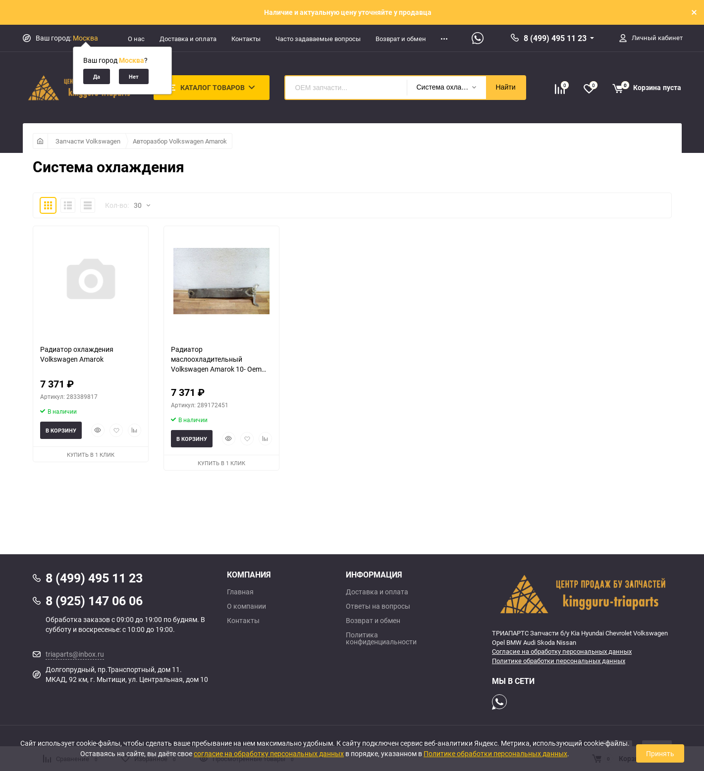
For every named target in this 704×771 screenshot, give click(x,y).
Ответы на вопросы (378, 606)
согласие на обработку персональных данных (269, 753)
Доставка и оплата (188, 38)
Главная (240, 591)
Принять (660, 753)
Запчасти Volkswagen (87, 141)
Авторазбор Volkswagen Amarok (180, 141)
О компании (246, 606)
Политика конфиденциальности (381, 638)
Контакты (246, 38)
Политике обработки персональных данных (558, 660)
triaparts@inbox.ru (75, 654)
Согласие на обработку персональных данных (562, 651)
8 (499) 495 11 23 (555, 38)
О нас (136, 38)
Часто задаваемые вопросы (318, 38)
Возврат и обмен (401, 38)
